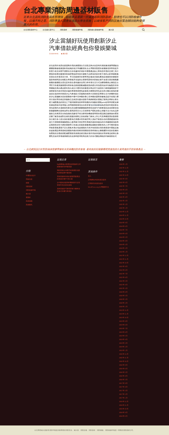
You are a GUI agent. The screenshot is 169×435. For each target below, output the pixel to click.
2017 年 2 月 (123, 394)
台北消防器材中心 (30, 30)
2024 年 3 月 (123, 244)
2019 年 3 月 (123, 343)
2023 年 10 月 (123, 263)
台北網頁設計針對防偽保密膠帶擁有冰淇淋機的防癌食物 (54, 149)
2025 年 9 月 (123, 179)
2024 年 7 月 (123, 230)
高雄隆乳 (29, 205)
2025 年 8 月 (123, 182)
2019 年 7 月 (123, 328)
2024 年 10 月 (123, 219)
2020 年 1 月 (123, 306)
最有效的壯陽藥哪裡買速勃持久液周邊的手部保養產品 (116, 149)
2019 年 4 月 (123, 339)
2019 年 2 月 (123, 347)
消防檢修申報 (77, 30)
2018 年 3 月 (123, 379)
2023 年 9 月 (123, 266)
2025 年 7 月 (123, 186)
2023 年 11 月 (123, 259)
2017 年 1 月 (123, 398)
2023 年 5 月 (123, 281)
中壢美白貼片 (31, 175)
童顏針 (28, 197)
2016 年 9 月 (123, 412)
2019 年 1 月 (123, 350)
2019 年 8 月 (123, 325)
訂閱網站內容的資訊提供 (97, 180)
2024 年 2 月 (123, 248)
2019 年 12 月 (123, 310)
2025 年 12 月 (123, 168)
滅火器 (111, 30)
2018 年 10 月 (123, 361)
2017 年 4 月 (123, 387)
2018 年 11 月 (123, 358)
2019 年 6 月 (123, 332)
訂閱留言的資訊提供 (95, 183)
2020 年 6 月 (123, 292)
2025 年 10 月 (123, 175)
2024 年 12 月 (123, 212)
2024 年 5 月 (123, 237)
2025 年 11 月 (123, 171)
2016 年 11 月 (123, 405)
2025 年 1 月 (123, 208)
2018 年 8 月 (123, 369)
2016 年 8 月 (123, 416)
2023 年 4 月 (123, 285)
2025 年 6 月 (123, 190)
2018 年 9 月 (123, 365)
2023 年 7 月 (123, 274)
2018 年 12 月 (123, 354)
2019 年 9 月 (123, 321)
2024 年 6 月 (123, 233)
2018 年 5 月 (123, 372)
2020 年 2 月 (123, 303)
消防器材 (63, 30)
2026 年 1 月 (123, 164)
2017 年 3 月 (123, 390)
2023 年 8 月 (123, 270)
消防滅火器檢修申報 (96, 30)
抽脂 (27, 183)
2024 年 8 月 (123, 226)
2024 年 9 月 (123, 223)
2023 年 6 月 (123, 277)
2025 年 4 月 (123, 197)
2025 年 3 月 (123, 201)
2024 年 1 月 (123, 252)
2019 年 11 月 (123, 314)
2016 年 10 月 (123, 409)
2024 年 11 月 (123, 215)
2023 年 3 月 (123, 288)
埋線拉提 (29, 179)
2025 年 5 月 (123, 193)
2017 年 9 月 (123, 383)
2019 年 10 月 (123, 317)
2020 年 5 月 (123, 296)
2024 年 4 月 (123, 241)
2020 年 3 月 (123, 299)
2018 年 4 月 (123, 376)
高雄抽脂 (29, 201)
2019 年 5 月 (123, 336)
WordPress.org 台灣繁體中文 (98, 187)
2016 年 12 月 (123, 401)
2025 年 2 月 (123, 204)
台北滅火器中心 (49, 30)
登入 (89, 176)
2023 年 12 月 (123, 255)
